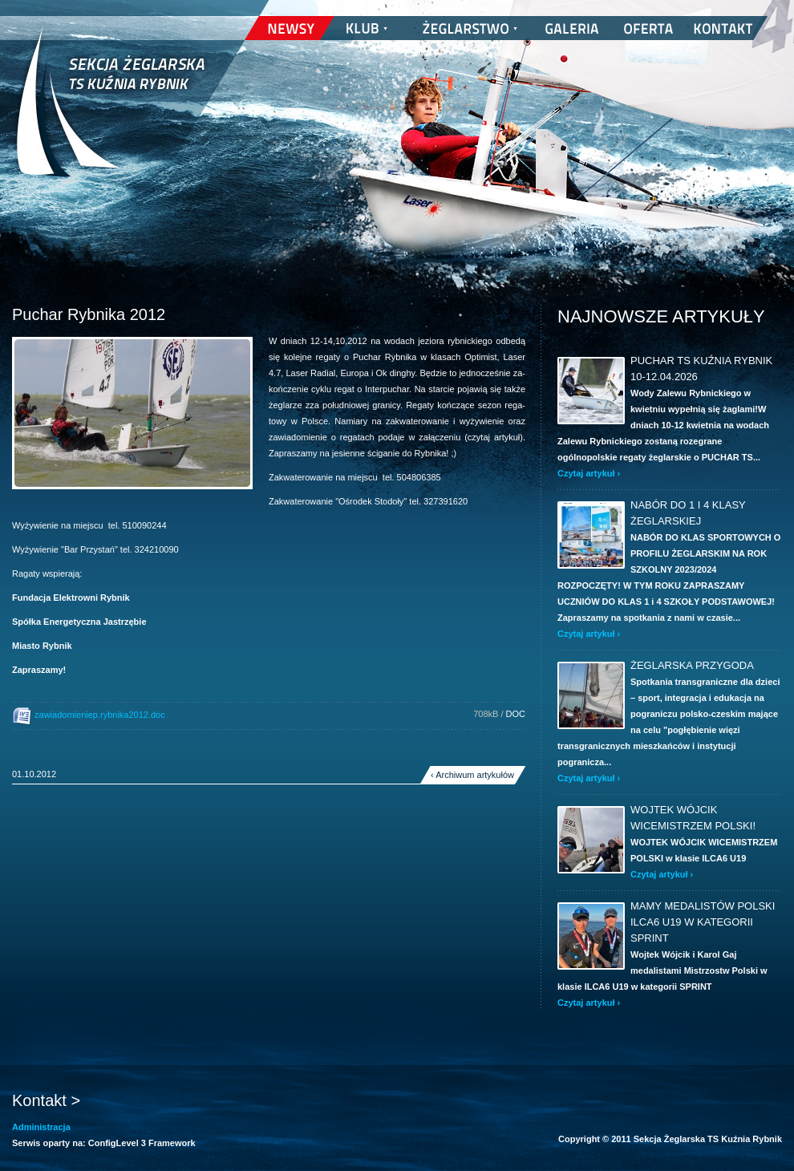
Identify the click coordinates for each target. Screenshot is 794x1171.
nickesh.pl (764, 1155)
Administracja (41, 1127)
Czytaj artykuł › (588, 473)
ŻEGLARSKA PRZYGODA (692, 665)
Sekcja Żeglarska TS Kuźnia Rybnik (110, 112)
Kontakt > (46, 1100)
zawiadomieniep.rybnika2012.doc (88, 716)
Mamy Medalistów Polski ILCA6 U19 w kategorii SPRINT (702, 922)
